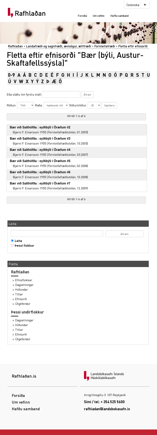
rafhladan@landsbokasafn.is (107, 408)
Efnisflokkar (23, 280)
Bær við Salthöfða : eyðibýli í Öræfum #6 (40, 172)
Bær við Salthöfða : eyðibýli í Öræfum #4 (40, 149)
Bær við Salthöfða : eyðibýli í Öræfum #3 (40, 138)
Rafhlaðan (30, 13)
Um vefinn (98, 15)
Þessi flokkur (23, 245)
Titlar (19, 294)
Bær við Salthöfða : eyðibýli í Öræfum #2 (40, 127)
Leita (17, 241)
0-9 (11, 75)
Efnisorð (21, 299)
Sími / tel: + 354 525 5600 (104, 401)
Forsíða (82, 15)
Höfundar (21, 289)
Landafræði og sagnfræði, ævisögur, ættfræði (58, 46)
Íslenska (132, 4)
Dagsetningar (24, 285)
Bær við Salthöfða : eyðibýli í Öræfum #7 (40, 183)
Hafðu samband (119, 15)
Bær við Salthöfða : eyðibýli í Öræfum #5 (40, 161)
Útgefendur (22, 304)
